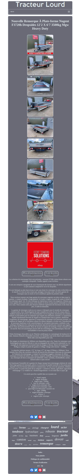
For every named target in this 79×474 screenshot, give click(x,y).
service (35, 444)
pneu (42, 432)
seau (64, 444)
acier (64, 427)
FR (42, 466)
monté (29, 440)
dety (30, 444)
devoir (59, 439)
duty (41, 436)
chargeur (45, 427)
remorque (46, 443)
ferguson (55, 436)
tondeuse (17, 431)
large (13, 440)
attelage (35, 428)
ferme (22, 427)
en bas (21, 436)
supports (49, 440)
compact (58, 444)
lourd (55, 427)
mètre (15, 428)
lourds (25, 444)
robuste (50, 431)
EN (38, 466)
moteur (41, 440)
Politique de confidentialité (40, 459)
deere (18, 444)
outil (67, 440)
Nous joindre (40, 456)
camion (21, 439)
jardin (64, 435)
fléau (34, 440)
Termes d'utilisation (40, 462)
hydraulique (31, 431)
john (15, 435)
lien (26, 436)
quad (29, 428)
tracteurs (34, 435)
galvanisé (47, 436)
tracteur (62, 431)
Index (40, 452)
